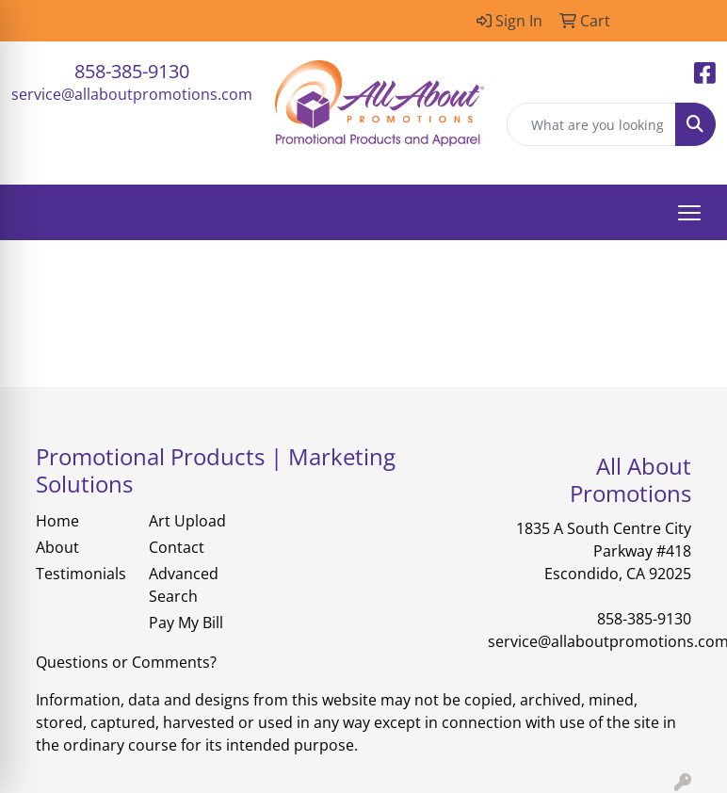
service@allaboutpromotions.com (131, 94)
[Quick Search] (591, 124)
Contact (176, 547)
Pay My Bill (186, 622)
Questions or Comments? (126, 662)
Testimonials (81, 573)
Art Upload (187, 520)
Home (57, 520)
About (57, 547)
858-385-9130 (131, 71)
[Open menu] (689, 213)
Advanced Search (183, 585)
